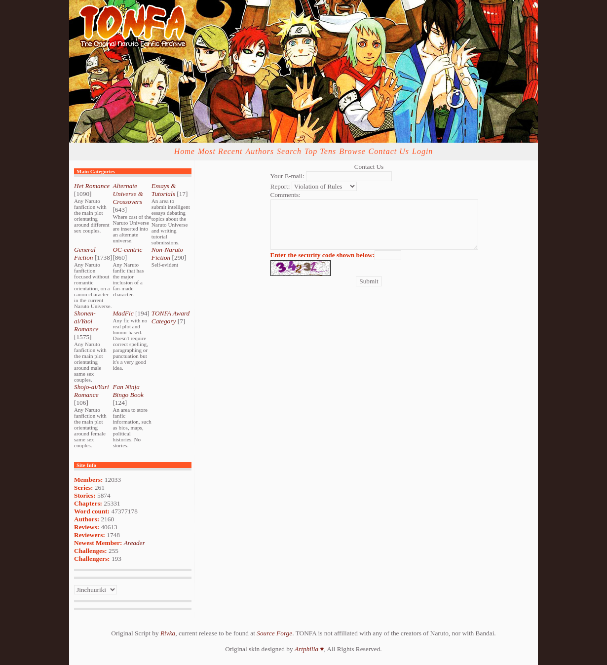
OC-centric (127, 249)
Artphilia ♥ (309, 649)
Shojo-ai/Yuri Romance (91, 390)
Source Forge (274, 633)
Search (289, 151)
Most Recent (220, 151)
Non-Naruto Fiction (167, 253)
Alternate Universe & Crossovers (128, 193)
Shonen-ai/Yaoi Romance (86, 321)
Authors (259, 151)
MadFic (123, 313)
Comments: (285, 194)
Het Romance (92, 186)
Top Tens (320, 151)
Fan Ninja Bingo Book (128, 390)
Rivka (167, 633)
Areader (134, 543)
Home (184, 151)
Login (422, 151)
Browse (352, 151)
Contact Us (389, 151)
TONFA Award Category (171, 317)
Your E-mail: (287, 176)
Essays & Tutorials (164, 189)
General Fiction (85, 253)
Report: (280, 186)
